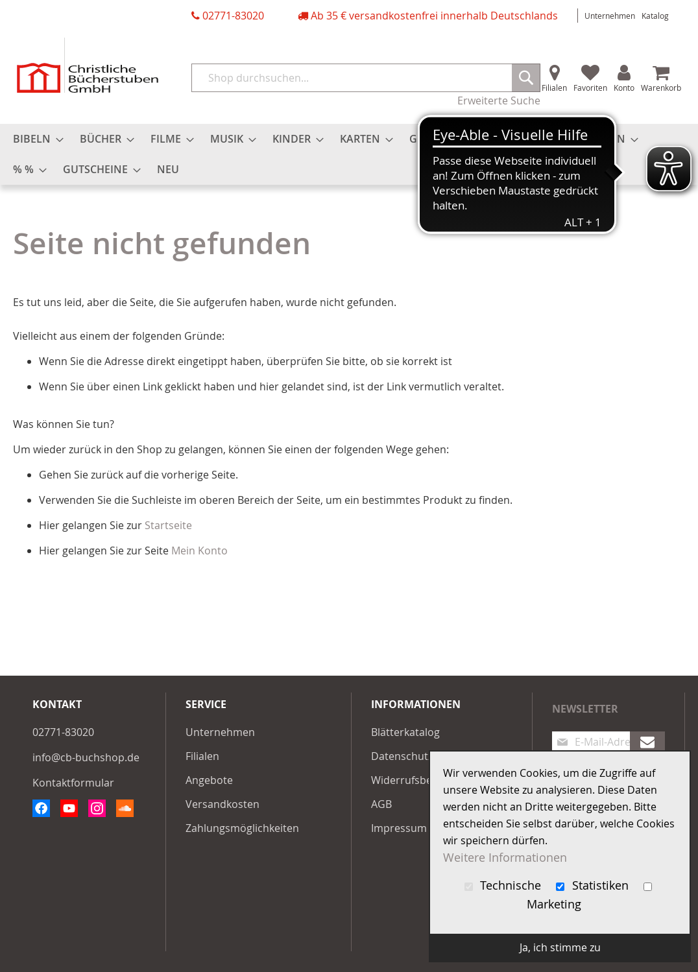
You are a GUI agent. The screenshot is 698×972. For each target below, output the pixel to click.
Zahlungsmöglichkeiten (242, 828)
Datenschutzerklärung (425, 756)
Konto (624, 87)
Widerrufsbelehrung (420, 780)
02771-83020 (233, 15)
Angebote (209, 780)
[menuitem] (34, 139)
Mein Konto (199, 550)
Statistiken (594, 885)
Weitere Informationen (505, 857)
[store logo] (87, 65)
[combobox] (365, 78)
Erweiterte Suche (498, 100)
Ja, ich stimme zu (560, 947)
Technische (504, 885)
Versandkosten (222, 804)
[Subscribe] (647, 741)
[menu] (349, 154)
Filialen (554, 87)
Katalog (655, 15)
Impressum (399, 828)
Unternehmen (609, 15)
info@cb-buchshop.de (85, 757)
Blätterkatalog (405, 732)
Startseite (168, 525)
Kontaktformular (73, 783)
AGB (381, 804)
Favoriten (590, 87)
